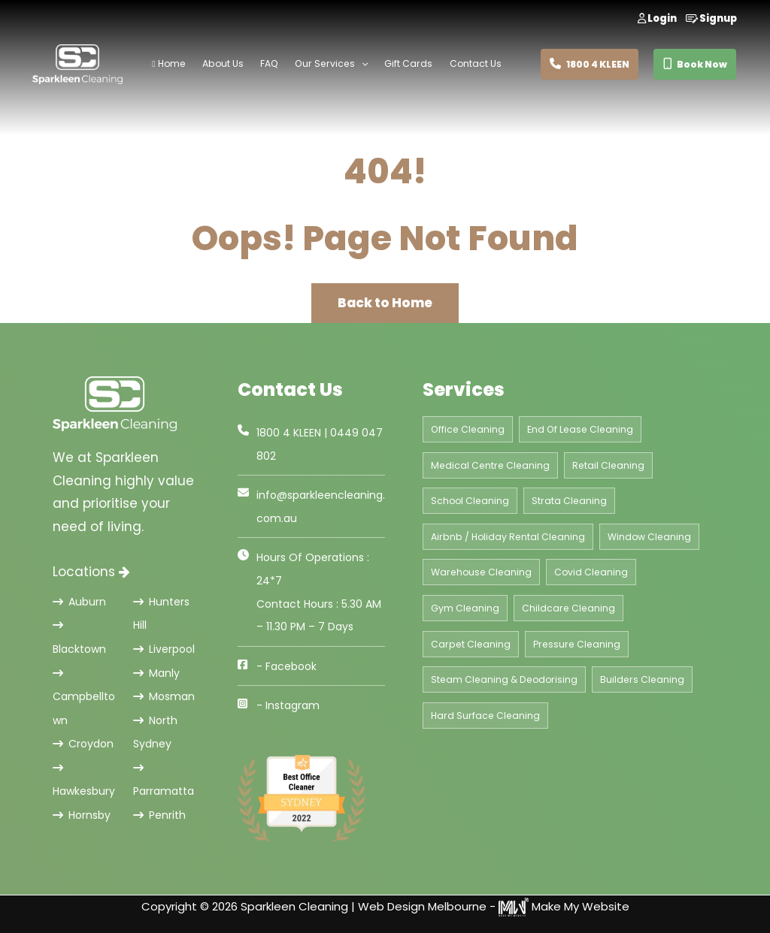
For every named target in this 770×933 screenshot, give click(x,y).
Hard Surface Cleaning (485, 715)
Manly (156, 673)
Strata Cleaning (569, 500)
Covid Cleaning (591, 572)
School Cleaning (470, 500)
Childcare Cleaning (568, 608)
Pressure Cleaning (576, 644)
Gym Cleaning (465, 608)
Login (657, 18)
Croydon (83, 743)
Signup (711, 18)
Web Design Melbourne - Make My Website (493, 906)
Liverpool (164, 649)
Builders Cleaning (642, 679)
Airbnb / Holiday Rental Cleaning (508, 536)
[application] (356, 64)
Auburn (79, 601)
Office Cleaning (468, 429)
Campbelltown (84, 698)
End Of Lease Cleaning (580, 429)
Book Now (695, 64)
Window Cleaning (649, 536)
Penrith (159, 815)
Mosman (164, 696)
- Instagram (288, 705)
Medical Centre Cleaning (490, 465)
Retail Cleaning (608, 465)
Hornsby (82, 815)
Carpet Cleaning (471, 644)
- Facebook (286, 666)
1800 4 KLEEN (589, 64)
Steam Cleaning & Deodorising (504, 679)
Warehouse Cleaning (481, 572)
